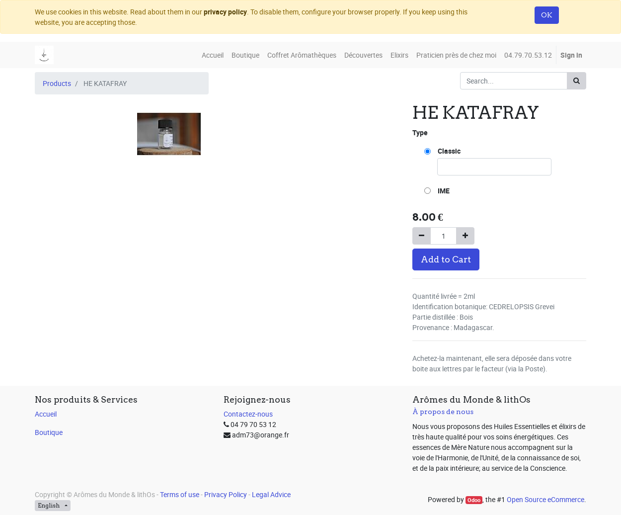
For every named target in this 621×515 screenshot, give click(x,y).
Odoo (473, 500)
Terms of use (179, 494)
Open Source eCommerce (545, 499)
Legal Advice (271, 494)
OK (546, 15)
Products (57, 83)
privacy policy (225, 11)
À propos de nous (442, 412)
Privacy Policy (225, 494)
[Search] (576, 80)
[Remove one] (421, 236)
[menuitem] (213, 55)
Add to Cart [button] (446, 259)
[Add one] (465, 236)
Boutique (49, 432)
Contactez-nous (248, 414)
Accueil (46, 414)
